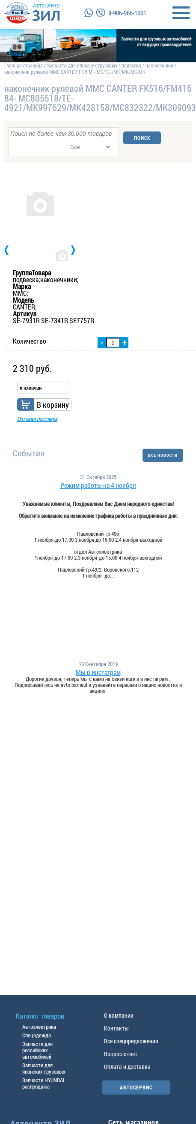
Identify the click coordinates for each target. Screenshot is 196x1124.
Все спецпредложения (131, 1041)
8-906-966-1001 (127, 13)
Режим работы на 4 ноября (98, 485)
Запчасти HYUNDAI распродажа (43, 1083)
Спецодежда (36, 1035)
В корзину (53, 405)
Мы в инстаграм (98, 672)
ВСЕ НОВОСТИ (163, 455)
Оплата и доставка (127, 1067)
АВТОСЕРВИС (136, 1087)
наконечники (159, 65)
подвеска (131, 65)
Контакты (116, 1028)
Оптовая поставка (37, 419)
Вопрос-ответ (120, 1054)
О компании (119, 1015)
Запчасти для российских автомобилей (37, 1050)
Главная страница (23, 65)
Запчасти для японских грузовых (82, 65)
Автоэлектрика (39, 1027)
